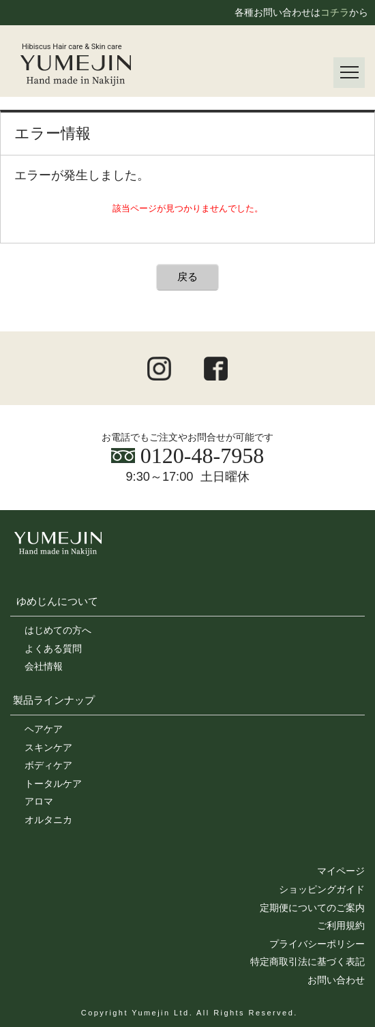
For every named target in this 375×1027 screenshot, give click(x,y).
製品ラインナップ (54, 700)
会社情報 (44, 666)
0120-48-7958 (187, 455)
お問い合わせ (336, 979)
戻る (187, 276)
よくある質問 (53, 648)
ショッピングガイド (322, 889)
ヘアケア (44, 729)
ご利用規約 (341, 925)
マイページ (341, 870)
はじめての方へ (58, 630)
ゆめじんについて (57, 601)
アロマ (39, 801)
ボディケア (48, 765)
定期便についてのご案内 (312, 907)
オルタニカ (48, 819)
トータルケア (53, 783)
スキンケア (48, 747)
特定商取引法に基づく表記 (307, 961)
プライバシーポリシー (317, 943)
